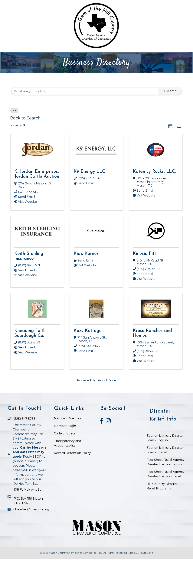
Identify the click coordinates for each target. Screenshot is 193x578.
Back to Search (25, 137)
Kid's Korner (86, 273)
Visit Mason (159, 56)
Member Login (65, 445)
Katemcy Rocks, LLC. (154, 191)
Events (133, 56)
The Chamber (50, 56)
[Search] (182, 56)
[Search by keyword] (84, 110)
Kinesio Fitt (144, 273)
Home (25, 56)
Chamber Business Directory (95, 56)
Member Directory (68, 438)
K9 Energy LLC (89, 191)
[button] (170, 146)
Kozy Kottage (88, 350)
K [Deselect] (14, 129)
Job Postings (96, 66)
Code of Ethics (64, 453)
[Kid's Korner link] (96, 250)
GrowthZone (106, 399)
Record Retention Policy (72, 472)
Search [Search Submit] (170, 110)
